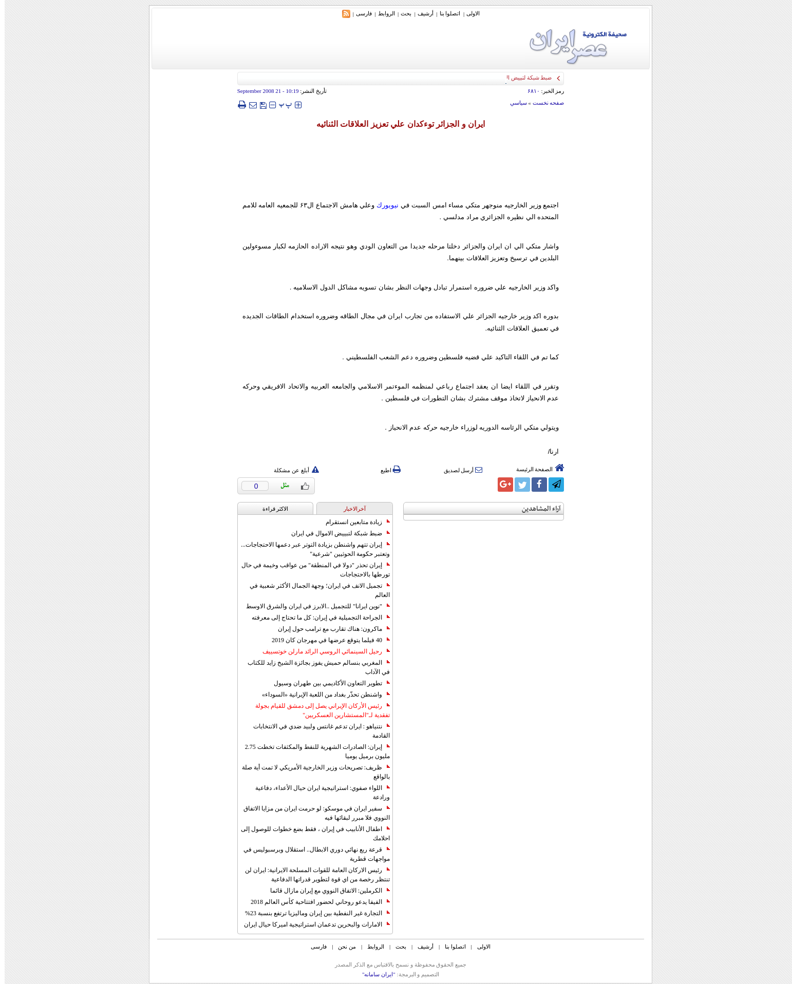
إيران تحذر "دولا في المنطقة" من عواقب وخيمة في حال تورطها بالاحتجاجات (311, 570)
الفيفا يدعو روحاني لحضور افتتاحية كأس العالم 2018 (315, 901)
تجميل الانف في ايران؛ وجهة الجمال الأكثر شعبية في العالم (315, 590)
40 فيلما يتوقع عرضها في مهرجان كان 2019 (326, 640)
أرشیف (421, 13)
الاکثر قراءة (271, 509)
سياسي (513, 103)
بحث (401, 13)
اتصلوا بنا (445, 13)
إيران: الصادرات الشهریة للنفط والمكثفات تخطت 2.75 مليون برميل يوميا (312, 751)
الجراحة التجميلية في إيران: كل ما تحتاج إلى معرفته (316, 617)
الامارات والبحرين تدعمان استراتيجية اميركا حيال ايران (312, 924)
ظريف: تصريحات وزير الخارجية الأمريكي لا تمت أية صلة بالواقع (311, 772)
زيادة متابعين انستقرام (353, 522)
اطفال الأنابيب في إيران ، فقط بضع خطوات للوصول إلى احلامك (310, 833)
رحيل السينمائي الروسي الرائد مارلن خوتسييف (321, 651)
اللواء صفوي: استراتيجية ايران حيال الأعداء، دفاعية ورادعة (318, 792)
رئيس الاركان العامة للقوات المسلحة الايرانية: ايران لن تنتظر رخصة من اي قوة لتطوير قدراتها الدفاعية (312, 874)
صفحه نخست (544, 103)
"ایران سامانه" (374, 974)
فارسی (359, 13)
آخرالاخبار (350, 509)
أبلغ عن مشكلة (291, 470)
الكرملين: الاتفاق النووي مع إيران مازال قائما (325, 890)
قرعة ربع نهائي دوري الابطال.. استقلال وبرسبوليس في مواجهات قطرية (312, 854)
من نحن (342, 946)
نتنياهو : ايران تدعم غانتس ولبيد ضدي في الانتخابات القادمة (317, 731)
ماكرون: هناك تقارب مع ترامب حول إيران (329, 628)
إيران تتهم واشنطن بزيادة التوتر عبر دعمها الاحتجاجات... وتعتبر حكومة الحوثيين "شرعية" (310, 549)
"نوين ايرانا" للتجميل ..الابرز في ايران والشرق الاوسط (313, 606)
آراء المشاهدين (536, 509)
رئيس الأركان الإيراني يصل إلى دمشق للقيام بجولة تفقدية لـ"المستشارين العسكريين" (318, 710)
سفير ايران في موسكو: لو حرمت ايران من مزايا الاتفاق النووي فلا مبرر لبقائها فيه (312, 813)
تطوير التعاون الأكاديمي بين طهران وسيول (327, 683)
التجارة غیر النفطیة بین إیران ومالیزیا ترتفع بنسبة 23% (312, 913)
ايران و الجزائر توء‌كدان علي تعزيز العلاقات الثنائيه (396, 124)
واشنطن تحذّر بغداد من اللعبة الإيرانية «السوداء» (321, 694)
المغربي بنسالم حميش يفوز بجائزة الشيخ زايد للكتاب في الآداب (314, 667)
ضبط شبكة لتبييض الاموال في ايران (336, 533)
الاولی (468, 13)
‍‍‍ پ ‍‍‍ (281, 104)
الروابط (381, 13)
